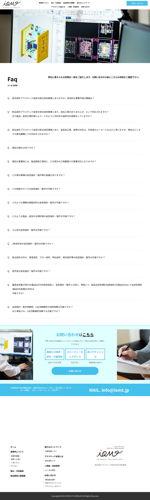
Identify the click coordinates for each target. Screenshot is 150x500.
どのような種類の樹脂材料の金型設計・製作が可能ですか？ (40, 202)
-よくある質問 (50, 470)
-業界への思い (15, 459)
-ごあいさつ (14, 462)
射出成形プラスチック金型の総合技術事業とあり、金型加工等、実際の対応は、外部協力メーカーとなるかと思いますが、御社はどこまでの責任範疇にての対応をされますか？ (76, 131)
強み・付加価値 (56, 3)
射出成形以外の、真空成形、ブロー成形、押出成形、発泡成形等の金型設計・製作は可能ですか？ (58, 257)
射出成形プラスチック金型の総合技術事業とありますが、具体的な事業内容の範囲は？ (53, 98)
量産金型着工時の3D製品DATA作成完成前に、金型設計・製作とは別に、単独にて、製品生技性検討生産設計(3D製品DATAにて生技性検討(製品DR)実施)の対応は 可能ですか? (77, 289)
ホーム (13, 447)
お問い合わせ (85, 7)
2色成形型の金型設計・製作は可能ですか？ (32, 243)
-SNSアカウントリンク (53, 483)
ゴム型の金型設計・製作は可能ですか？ (31, 229)
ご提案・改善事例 (73, 7)
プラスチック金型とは (58, 7)
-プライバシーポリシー (53, 486)
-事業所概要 (14, 456)
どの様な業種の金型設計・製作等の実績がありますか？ (38, 175)
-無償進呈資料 (50, 479)
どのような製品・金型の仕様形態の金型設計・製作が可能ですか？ (43, 216)
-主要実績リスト (51, 451)
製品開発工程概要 (69, 3)
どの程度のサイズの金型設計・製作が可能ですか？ (36, 188)
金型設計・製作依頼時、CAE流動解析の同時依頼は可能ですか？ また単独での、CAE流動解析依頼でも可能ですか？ (42, 309)
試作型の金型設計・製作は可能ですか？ (31, 270)
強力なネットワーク (83, 3)
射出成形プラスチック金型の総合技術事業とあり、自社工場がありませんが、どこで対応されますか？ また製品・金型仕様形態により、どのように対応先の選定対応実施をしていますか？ (60, 114)
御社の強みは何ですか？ (23, 147)
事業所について (44, 3)
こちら (88, 334)
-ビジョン (14, 466)
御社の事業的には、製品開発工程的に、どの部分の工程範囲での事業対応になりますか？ (54, 161)
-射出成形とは (50, 460)
